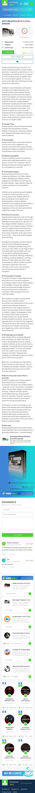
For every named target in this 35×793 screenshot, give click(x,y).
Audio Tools (30, 15)
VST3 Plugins (27, 440)
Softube (12, 443)
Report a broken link (17, 57)
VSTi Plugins (13, 440)
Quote (13, 554)
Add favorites (25, 37)
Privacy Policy (6, 792)
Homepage (7, 15)
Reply (3, 554)
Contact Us (6, 789)
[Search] (30, 9)
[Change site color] (21, 3)
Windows (22, 15)
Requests (24, 789)
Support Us (15, 789)
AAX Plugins (13, 442)
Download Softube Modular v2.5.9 (21, 483)
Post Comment (17, 535)
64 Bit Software (27, 442)
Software (15, 15)
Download (9, 52)
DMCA (15, 792)
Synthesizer (20, 442)
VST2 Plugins (20, 440)
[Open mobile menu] (31, 4)
